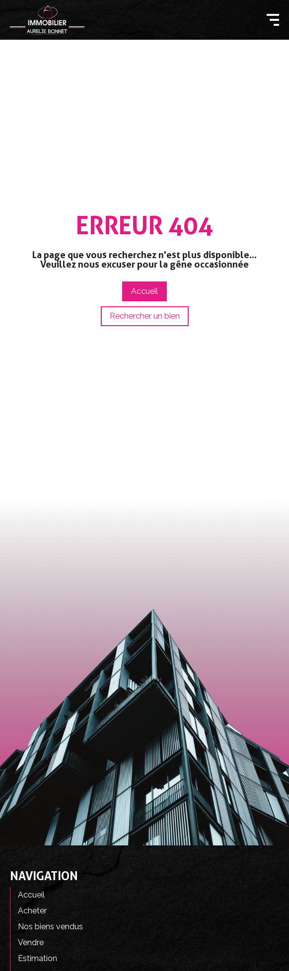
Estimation (37, 958)
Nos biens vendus (50, 926)
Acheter (32, 910)
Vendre (31, 942)
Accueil (31, 895)
